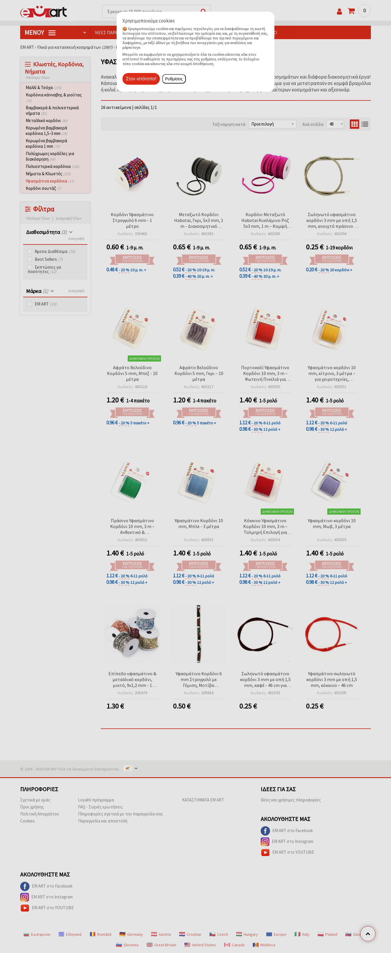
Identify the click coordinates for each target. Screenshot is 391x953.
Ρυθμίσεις (174, 79)
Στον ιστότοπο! (141, 78)
